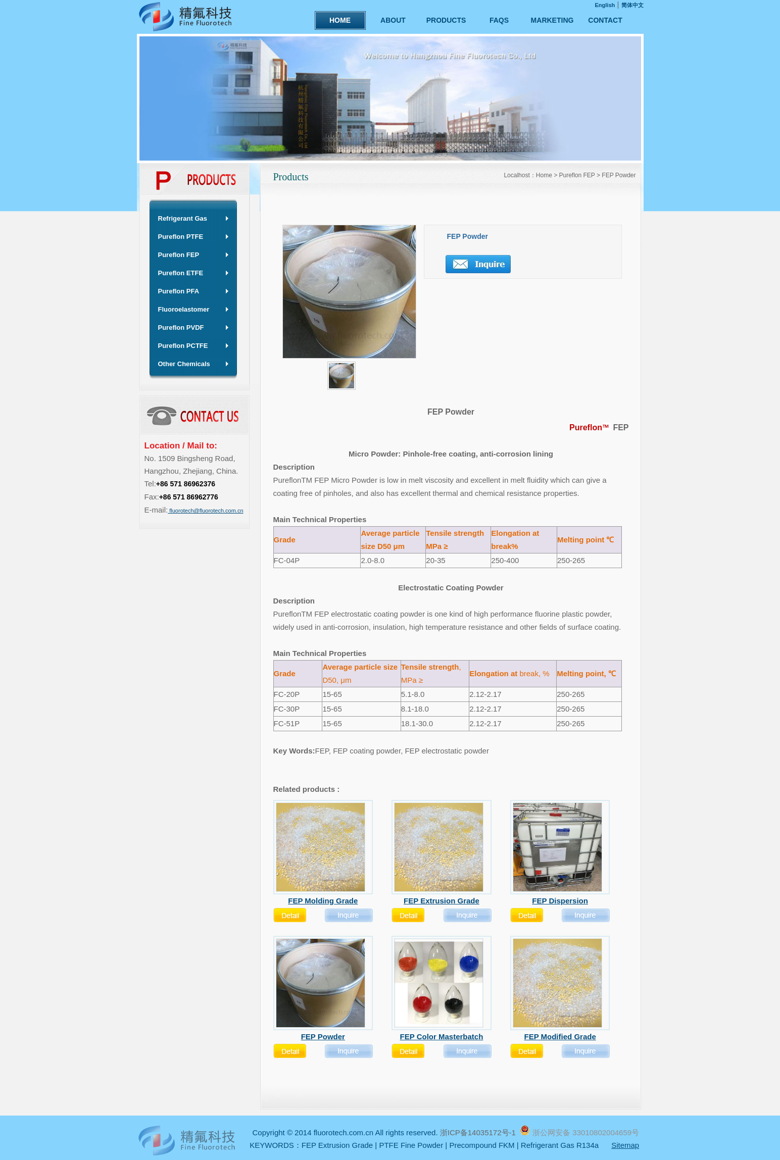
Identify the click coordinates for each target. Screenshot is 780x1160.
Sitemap (625, 1145)
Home (544, 175)
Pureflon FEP (577, 175)
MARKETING (552, 20)
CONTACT (605, 20)
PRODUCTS (446, 20)
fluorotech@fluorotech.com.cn (205, 511)
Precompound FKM (481, 1145)
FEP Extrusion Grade (337, 1145)
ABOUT (393, 20)
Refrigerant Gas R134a (560, 1145)
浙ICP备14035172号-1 (479, 1132)
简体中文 (632, 5)
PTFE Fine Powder (411, 1145)
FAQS (499, 20)
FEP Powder (619, 175)
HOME (340, 20)
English (605, 5)
